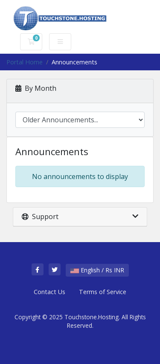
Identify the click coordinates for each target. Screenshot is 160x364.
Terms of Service (102, 292)
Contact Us (49, 292)
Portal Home (24, 62)
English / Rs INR (97, 270)
